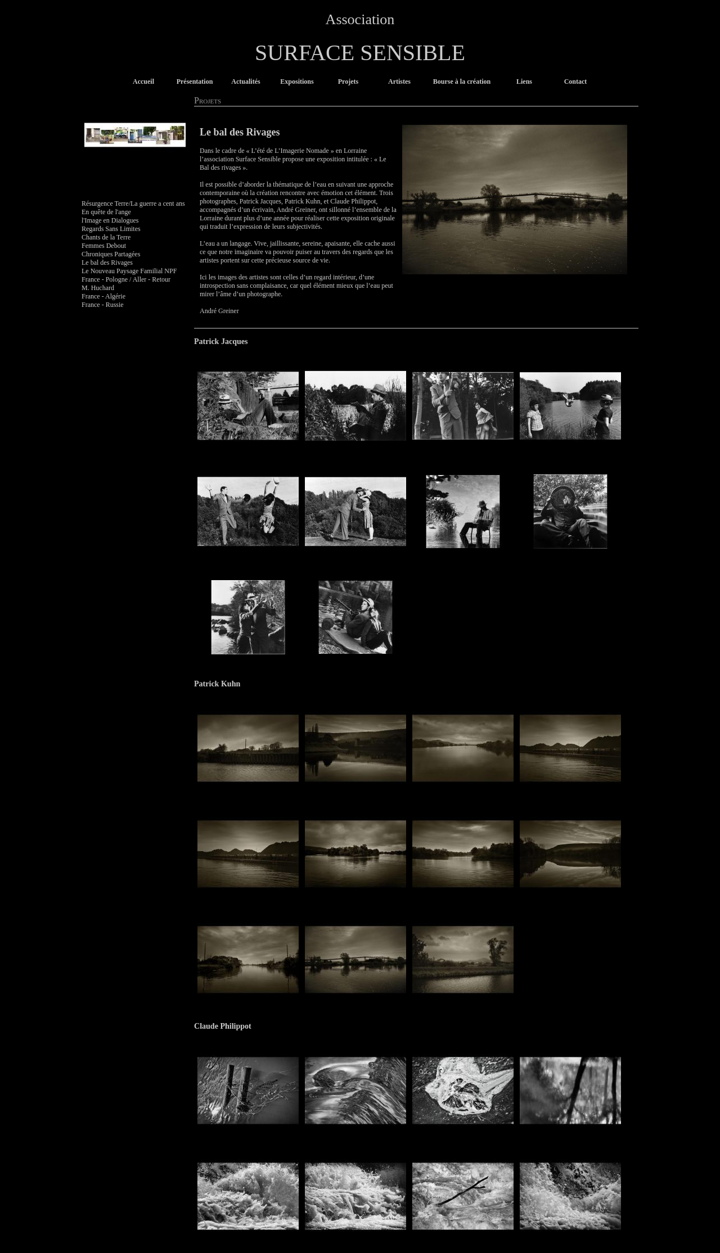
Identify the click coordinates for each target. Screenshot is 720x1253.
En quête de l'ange (106, 212)
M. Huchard (98, 288)
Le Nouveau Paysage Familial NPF (129, 271)
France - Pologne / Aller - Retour (126, 279)
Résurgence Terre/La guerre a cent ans (133, 203)
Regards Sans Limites (111, 229)
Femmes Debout (104, 246)
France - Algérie (103, 296)
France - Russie (103, 305)
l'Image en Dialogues (110, 220)
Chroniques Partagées (111, 254)
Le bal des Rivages (107, 262)
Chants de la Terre (106, 237)
